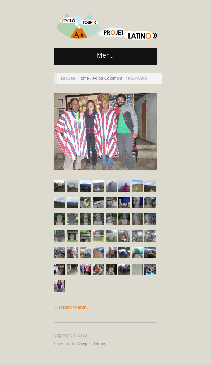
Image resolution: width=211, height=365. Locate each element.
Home (84, 78)
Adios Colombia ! (109, 78)
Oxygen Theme (92, 343)
